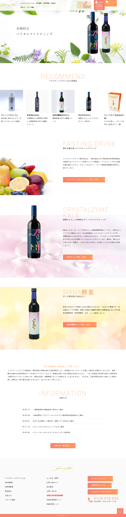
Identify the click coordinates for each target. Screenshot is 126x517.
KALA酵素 (39, 3)
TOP (120, 512)
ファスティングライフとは (27, 3)
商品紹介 (53, 3)
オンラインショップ (112, 4)
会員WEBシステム (98, 485)
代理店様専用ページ (54, 500)
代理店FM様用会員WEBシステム (99, 5)
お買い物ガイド (52, 482)
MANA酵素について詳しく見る (78, 325)
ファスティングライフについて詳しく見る (83, 179)
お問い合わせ (52, 491)
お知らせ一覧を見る (61, 445)
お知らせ (22, 7)
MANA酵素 (46, 3)
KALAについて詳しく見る (76, 257)
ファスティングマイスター (101, 492)
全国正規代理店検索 (55, 495)
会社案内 (50, 487)
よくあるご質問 (52, 478)
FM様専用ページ (53, 504)
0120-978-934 (106, 499)
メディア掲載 (30, 7)
